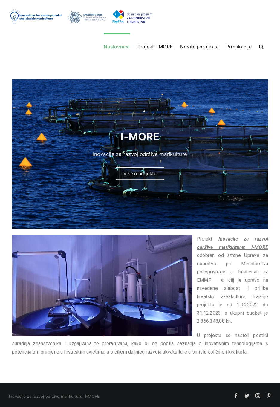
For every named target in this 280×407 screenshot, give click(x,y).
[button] (261, 46)
